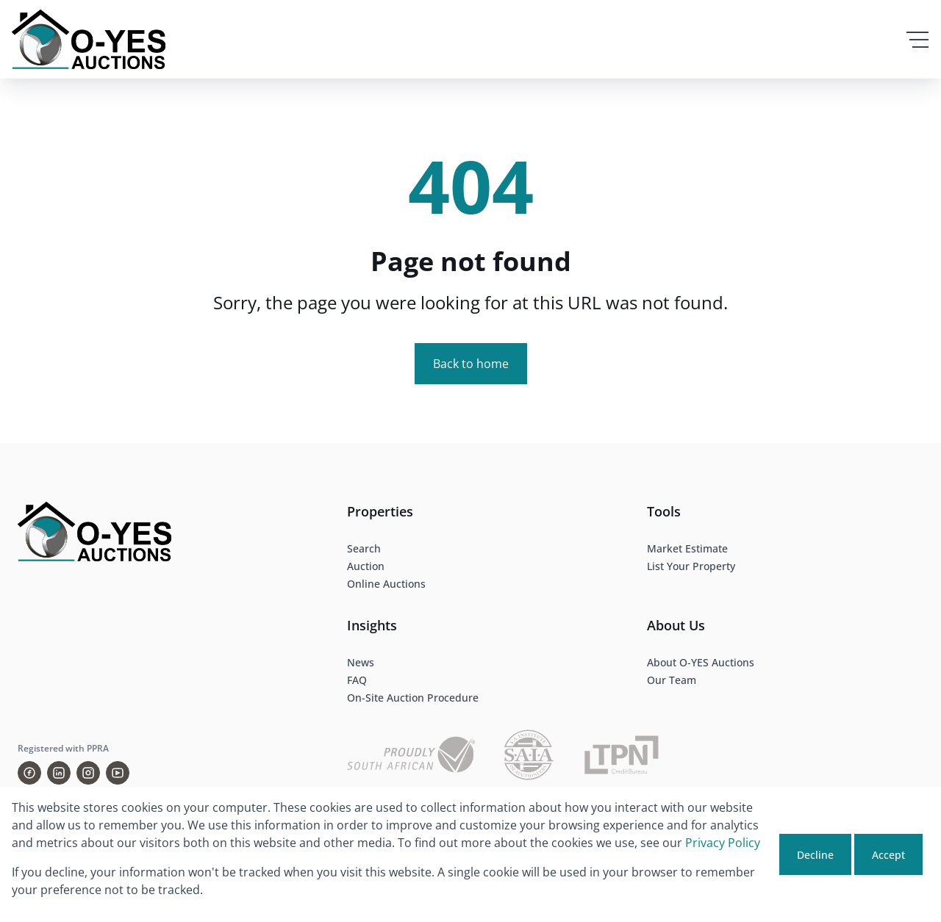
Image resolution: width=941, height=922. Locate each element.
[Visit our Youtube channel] (117, 773)
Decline (815, 855)
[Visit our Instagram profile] (88, 773)
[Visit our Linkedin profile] (59, 773)
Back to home (471, 364)
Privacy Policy (722, 843)
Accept (888, 855)
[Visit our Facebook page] (29, 773)
